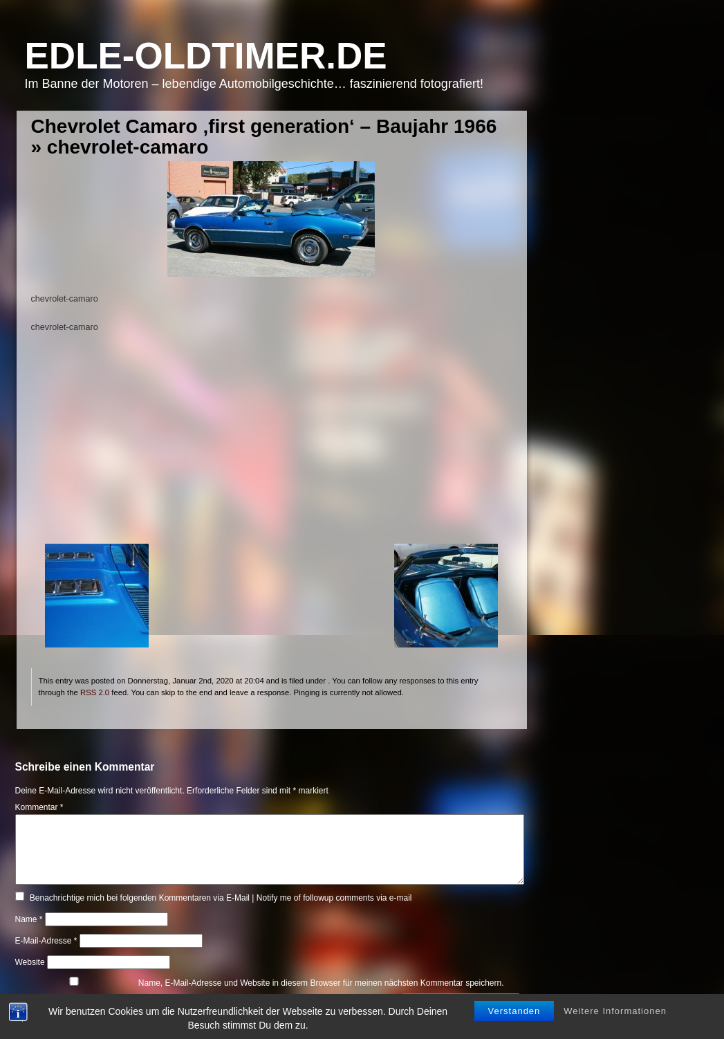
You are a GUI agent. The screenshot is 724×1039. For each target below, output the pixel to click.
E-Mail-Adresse (46, 941)
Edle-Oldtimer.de (206, 55)
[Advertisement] (271, 447)
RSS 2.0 (94, 692)
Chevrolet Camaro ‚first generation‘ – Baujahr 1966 (264, 126)
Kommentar (39, 807)
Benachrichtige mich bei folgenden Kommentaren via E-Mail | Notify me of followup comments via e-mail (221, 898)
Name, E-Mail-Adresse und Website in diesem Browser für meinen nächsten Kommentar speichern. (321, 983)
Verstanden (514, 1011)
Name (29, 919)
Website (30, 962)
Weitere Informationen (615, 1011)
